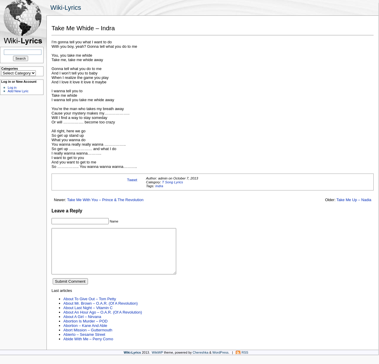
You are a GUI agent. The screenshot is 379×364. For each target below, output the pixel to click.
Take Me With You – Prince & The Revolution (105, 200)
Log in (12, 87)
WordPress (220, 361)
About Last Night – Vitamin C (88, 316)
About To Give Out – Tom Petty (89, 308)
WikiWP (157, 361)
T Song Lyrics (172, 182)
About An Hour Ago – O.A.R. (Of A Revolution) (102, 321)
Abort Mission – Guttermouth (87, 339)
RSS (245, 361)
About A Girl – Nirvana (82, 325)
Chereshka (200, 361)
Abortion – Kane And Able (85, 334)
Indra (159, 186)
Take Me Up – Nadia (353, 200)
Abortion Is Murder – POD (85, 330)
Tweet (132, 180)
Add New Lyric (18, 91)
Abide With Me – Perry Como (88, 348)
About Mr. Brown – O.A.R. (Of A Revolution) (100, 312)
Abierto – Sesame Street (84, 343)
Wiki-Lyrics (65, 7)
